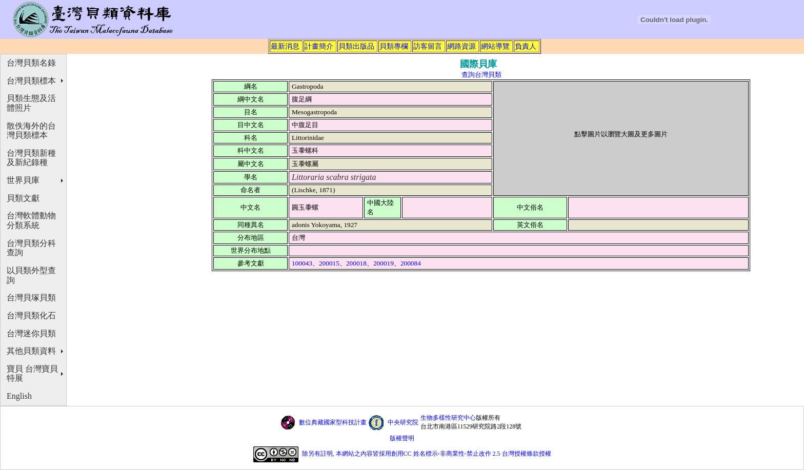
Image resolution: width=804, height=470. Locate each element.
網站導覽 (495, 46)
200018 (356, 263)
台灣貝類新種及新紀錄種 (31, 158)
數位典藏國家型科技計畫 (333, 422)
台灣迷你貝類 (31, 333)
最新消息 (285, 46)
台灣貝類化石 (31, 315)
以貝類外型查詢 (31, 275)
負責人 (525, 46)
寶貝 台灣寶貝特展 (32, 373)
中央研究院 (403, 422)
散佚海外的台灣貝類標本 (31, 130)
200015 (329, 263)
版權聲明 (402, 438)
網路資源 (461, 46)
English (19, 396)
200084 (410, 263)
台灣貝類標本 (31, 80)
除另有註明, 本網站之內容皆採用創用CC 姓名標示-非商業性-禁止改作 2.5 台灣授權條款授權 (426, 453)
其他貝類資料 (31, 350)
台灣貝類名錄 (31, 62)
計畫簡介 (319, 46)
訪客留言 (427, 46)
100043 (302, 263)
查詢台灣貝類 (481, 74)
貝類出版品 (356, 46)
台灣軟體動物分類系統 (31, 220)
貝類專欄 (393, 46)
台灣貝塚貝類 (31, 297)
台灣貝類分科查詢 (31, 248)
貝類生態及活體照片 (31, 103)
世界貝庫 (23, 180)
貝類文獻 (23, 198)
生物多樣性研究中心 (448, 417)
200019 (383, 263)
